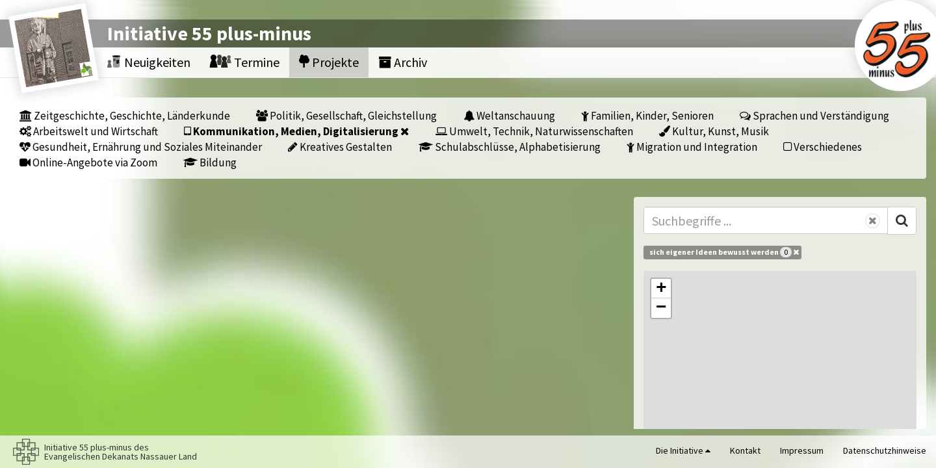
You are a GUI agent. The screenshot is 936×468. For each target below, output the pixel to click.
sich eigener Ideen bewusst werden (724, 252)
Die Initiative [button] (683, 450)
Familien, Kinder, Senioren (647, 115)
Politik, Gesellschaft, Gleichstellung (346, 115)
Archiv (402, 62)
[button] (661, 288)
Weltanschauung (509, 115)
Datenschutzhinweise (884, 450)
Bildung (210, 162)
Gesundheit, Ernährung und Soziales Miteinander (141, 146)
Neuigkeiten (148, 62)
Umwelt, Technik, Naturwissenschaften (534, 131)
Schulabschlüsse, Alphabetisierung (510, 146)
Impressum (802, 450)
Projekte (329, 62)
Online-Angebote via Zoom (88, 162)
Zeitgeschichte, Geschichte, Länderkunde (125, 115)
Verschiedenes (822, 146)
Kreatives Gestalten (340, 146)
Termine (245, 62)
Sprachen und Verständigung (814, 115)
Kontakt (745, 450)
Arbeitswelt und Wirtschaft (89, 131)
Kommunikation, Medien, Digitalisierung (296, 131)
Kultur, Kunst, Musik (714, 131)
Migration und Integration (692, 146)
